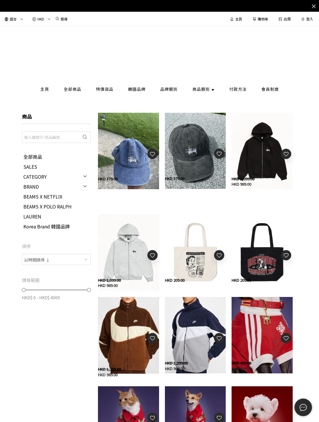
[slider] (24, 290)
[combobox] (56, 259)
